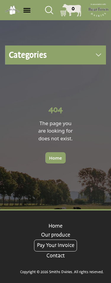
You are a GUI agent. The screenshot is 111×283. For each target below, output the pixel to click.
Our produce (55, 235)
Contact (55, 256)
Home (55, 226)
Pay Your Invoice (55, 245)
